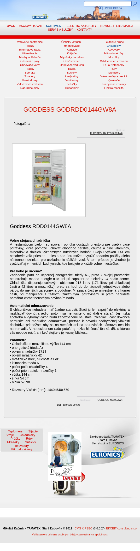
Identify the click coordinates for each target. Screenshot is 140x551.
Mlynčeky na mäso (72, 57)
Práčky (29, 68)
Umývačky (71, 76)
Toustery (29, 76)
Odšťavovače (71, 61)
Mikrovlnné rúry (113, 53)
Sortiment (54, 26)
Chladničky (114, 45)
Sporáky (30, 72)
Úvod (11, 26)
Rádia (72, 68)
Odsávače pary (30, 61)
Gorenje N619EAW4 (110, 400)
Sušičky (72, 72)
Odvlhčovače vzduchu (114, 61)
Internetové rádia (30, 49)
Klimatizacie (29, 53)
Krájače (71, 53)
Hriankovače (72, 45)
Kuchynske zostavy (114, 84)
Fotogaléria (21, 124)
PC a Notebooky (113, 65)
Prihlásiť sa (113, 8)
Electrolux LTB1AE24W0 (106, 133)
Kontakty (84, 29)
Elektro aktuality (82, 26)
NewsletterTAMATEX (116, 26)
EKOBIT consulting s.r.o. (122, 528)
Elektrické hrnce (114, 42)
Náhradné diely (30, 88)
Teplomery (15, 431)
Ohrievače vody (30, 65)
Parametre (18, 340)
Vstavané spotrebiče (30, 42)
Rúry (114, 68)
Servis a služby (60, 29)
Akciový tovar (30, 26)
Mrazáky (113, 57)
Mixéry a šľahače (30, 57)
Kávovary (114, 49)
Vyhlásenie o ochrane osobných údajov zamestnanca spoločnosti (70, 534)
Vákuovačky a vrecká (113, 76)
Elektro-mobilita (114, 88)
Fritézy (30, 45)
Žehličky (72, 84)
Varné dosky (30, 80)
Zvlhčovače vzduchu (30, 84)
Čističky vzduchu (71, 42)
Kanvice (72, 49)
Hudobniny (72, 88)
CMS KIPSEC (83, 528)
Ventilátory (71, 80)
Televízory (113, 72)
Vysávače (114, 80)
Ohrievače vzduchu (72, 65)
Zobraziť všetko (72, 404)
